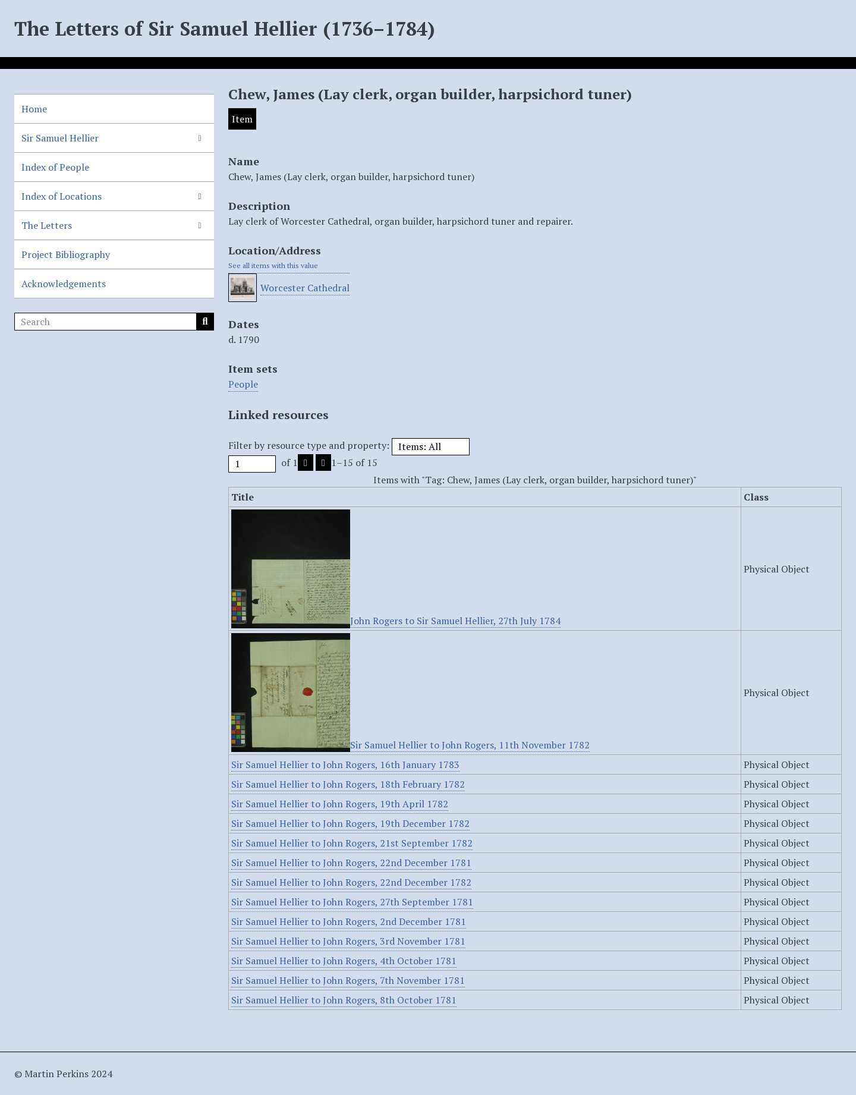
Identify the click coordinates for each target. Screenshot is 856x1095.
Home (34, 108)
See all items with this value (273, 265)
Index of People (55, 167)
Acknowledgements (63, 283)
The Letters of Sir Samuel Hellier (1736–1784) (224, 28)
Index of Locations (61, 196)
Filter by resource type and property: (349, 445)
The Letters (46, 225)
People (243, 384)
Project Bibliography (65, 254)
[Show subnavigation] (199, 138)
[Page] (252, 464)
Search (205, 322)
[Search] (114, 322)
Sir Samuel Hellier (60, 137)
